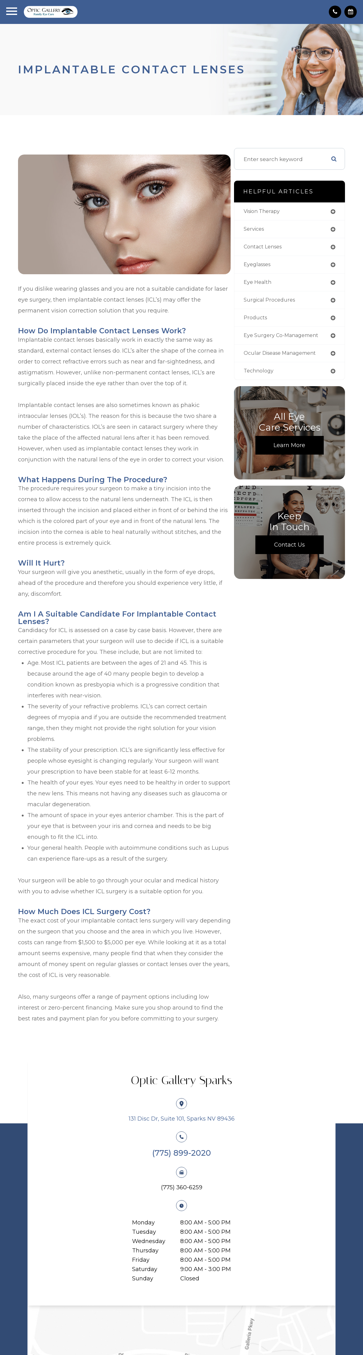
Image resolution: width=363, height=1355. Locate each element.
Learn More (296, 463)
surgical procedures (284, 305)
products (268, 323)
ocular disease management (276, 367)
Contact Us (295, 562)
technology (272, 388)
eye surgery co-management (278, 344)
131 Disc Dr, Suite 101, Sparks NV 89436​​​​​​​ (182, 1128)
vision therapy (276, 214)
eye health (271, 286)
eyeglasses (271, 268)
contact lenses (277, 250)
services (267, 232)
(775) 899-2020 (181, 1163)
